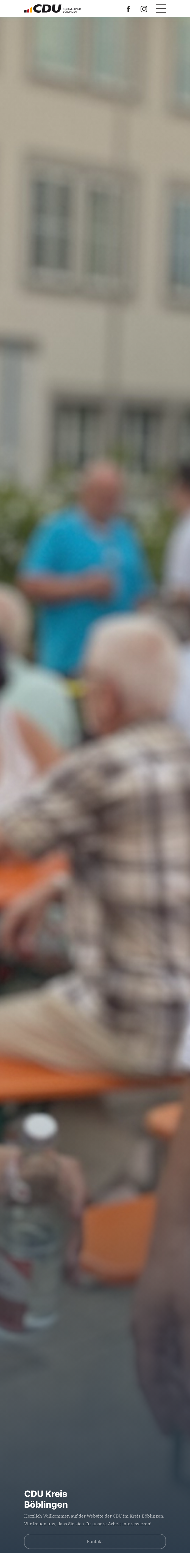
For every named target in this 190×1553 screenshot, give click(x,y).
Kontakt (95, 1541)
